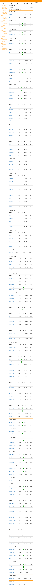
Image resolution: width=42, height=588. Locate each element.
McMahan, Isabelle (11, 448)
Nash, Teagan (11, 107)
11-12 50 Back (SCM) (4, 23)
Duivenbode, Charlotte (12, 17)
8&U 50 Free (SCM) (4, 5)
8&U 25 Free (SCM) (4, 4)
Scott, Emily (11, 95)
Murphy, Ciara (11, 120)
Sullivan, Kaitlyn (11, 269)
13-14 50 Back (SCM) (4, 39)
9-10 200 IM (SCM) (4, 17)
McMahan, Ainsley (11, 284)
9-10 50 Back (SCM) (4, 12)
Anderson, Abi (11, 98)
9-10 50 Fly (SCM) (4, 16)
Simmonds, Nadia (11, 460)
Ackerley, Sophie (11, 440)
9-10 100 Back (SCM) (4, 13)
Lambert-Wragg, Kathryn (12, 338)
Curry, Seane (11, 264)
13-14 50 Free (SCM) (4, 34)
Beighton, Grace (11, 270)
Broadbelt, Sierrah (11, 90)
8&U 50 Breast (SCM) (4, 8)
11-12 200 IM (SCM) (4, 33)
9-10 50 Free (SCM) (4, 10)
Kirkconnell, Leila (11, 267)
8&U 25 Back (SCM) (4, 6)
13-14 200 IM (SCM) (4, 49)
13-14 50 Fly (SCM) (4, 47)
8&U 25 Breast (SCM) (4, 7)
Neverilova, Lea (11, 14)
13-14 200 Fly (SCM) (4, 48)
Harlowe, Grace (11, 25)
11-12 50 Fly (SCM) (4, 31)
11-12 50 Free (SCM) (4, 18)
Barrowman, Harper (12, 261)
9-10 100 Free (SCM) (4, 11)
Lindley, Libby (11, 87)
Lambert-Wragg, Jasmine (12, 445)
